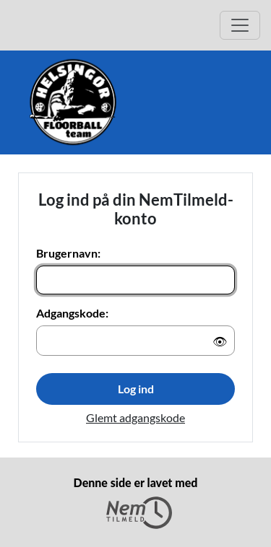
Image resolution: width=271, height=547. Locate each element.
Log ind (136, 388)
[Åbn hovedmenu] (240, 25)
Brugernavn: (68, 253)
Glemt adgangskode (135, 417)
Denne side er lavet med (136, 502)
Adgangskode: (72, 313)
